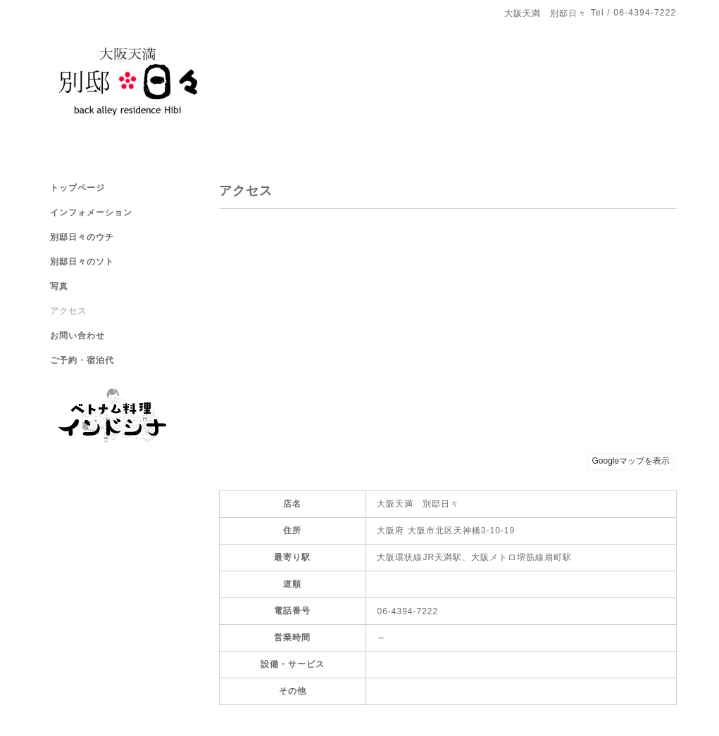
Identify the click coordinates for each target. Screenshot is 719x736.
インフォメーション (91, 212)
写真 (59, 286)
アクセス (68, 311)
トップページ (77, 188)
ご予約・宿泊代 (82, 360)
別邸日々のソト (82, 262)
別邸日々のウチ (82, 237)
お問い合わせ (77, 336)
